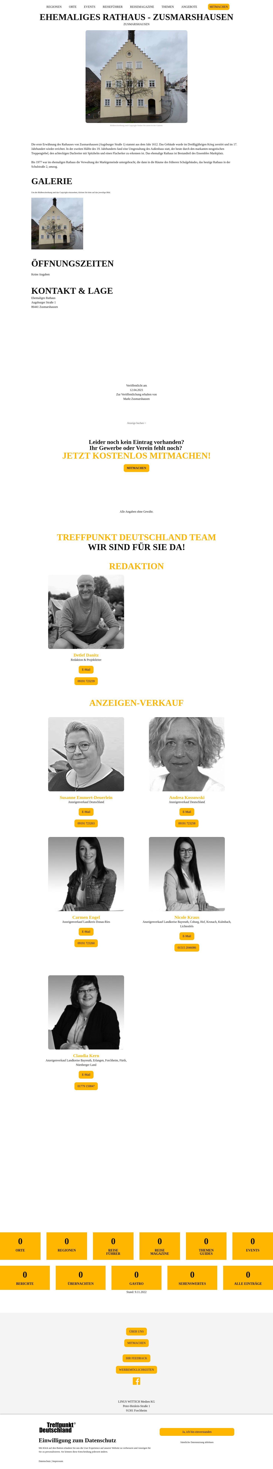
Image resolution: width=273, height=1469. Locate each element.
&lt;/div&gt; (136, 861)
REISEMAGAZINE (142, 6)
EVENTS (89, 6)
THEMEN (168, 6)
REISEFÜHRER (113, 6)
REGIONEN (54, 6)
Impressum (57, 1461)
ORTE (73, 6)
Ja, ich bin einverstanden (197, 1431)
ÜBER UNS (136, 1331)
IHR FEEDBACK (136, 1358)
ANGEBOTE (189, 6)
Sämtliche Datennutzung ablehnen (197, 1442)
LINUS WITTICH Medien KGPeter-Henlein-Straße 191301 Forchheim (136, 1406)
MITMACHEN (219, 6)
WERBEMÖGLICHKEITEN (136, 1369)
